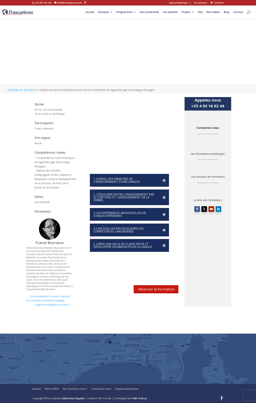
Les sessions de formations (208, 176)
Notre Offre (52, 388)
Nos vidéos (213, 12)
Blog (226, 12)
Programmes (124, 12)
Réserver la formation (156, 289)
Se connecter (200, 3)
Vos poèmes (170, 12)
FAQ (200, 12)
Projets (186, 12)
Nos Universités (149, 12)
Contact (238, 12)
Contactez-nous (207, 128)
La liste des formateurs (208, 200)
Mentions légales (74, 398)
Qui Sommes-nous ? (75, 388)
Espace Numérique (178, 3)
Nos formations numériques (208, 153)
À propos (103, 12)
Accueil (90, 12)
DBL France (140, 398)
